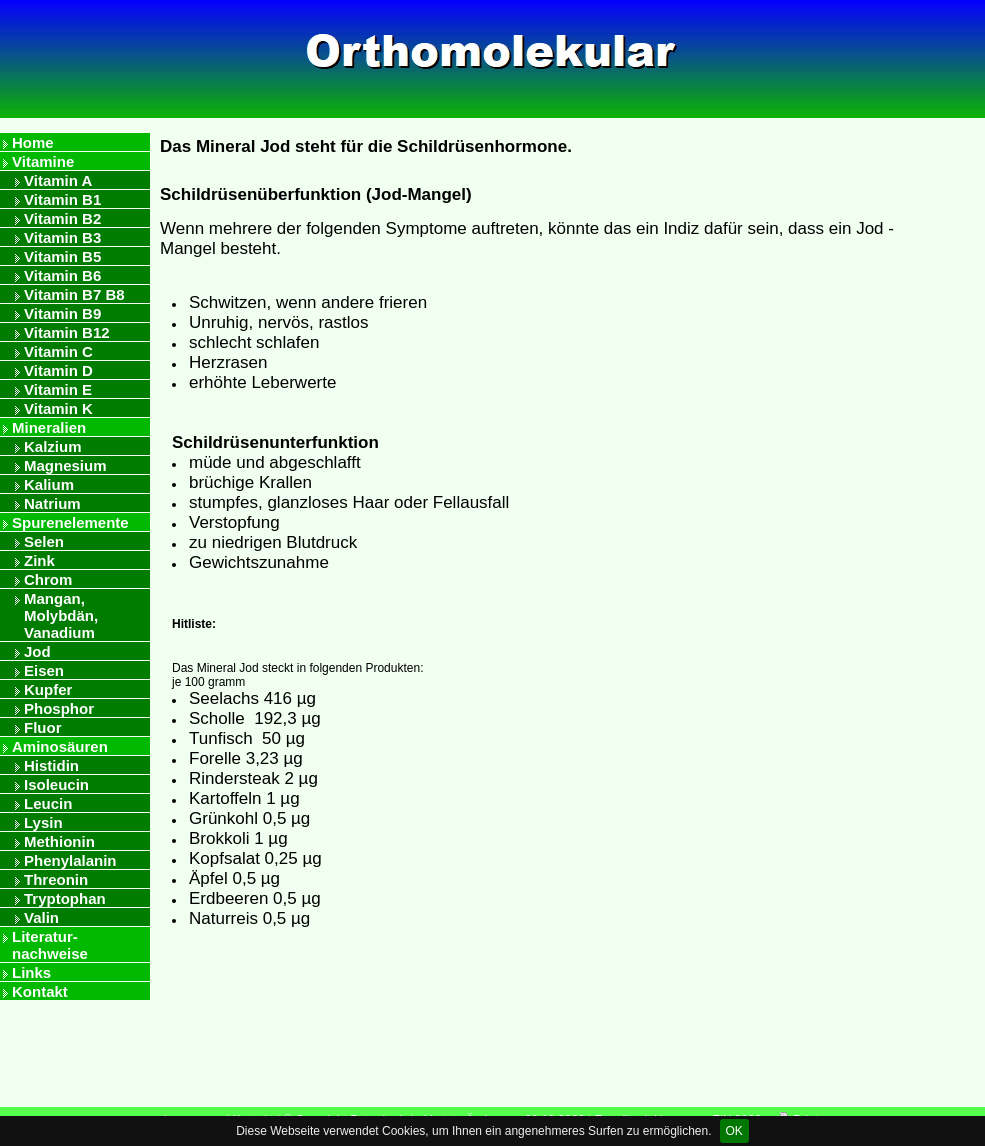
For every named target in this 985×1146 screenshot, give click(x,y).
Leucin (48, 803)
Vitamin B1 (62, 199)
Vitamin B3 (62, 237)
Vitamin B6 (62, 275)
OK (734, 1131)
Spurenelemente (70, 522)
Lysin (43, 822)
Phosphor (59, 708)
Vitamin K (58, 408)
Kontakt (40, 991)
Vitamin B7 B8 (74, 294)
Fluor (43, 727)
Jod (37, 651)
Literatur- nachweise (50, 945)
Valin (41, 917)
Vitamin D (58, 370)
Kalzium (53, 446)
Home (33, 142)
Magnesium (65, 465)
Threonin (56, 879)
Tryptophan (65, 898)
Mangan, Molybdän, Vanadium (61, 615)
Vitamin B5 (62, 256)
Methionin (59, 841)
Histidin (51, 765)
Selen (44, 541)
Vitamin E (58, 389)
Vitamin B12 (67, 332)
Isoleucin (56, 784)
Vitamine (43, 161)
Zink (39, 560)
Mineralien (49, 427)
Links (31, 972)
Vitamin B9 (62, 313)
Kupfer (48, 689)
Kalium (49, 484)
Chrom (48, 579)
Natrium (52, 503)
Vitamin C (58, 351)
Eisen (44, 670)
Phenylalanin (70, 860)
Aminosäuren (60, 746)
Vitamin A (58, 180)
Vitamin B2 (62, 218)
